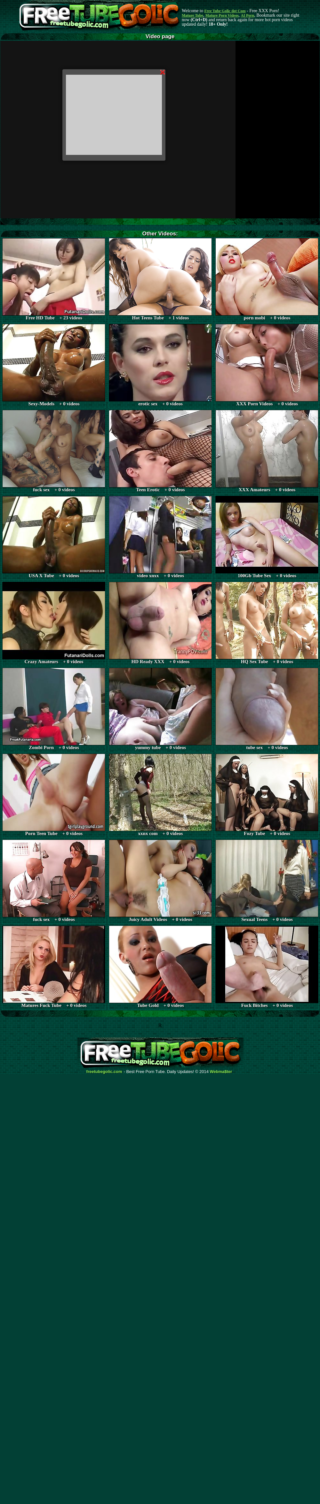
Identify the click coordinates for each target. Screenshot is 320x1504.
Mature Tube (192, 15)
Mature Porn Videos (222, 15)
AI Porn (247, 15)
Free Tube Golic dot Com (224, 11)
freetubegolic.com (104, 1071)
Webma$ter (221, 1071)
